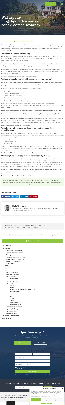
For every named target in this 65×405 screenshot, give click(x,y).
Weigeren (47, 400)
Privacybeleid (49, 403)
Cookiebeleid (43, 403)
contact (19, 182)
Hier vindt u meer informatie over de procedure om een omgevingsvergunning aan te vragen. (24, 153)
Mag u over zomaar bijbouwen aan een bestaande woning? (15, 125)
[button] (62, 388)
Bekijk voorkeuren (58, 400)
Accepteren (36, 400)
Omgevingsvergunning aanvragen (24, 41)
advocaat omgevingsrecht (35, 182)
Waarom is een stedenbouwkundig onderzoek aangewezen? (16, 175)
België (14, 41)
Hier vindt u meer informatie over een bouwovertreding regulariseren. (18, 76)
